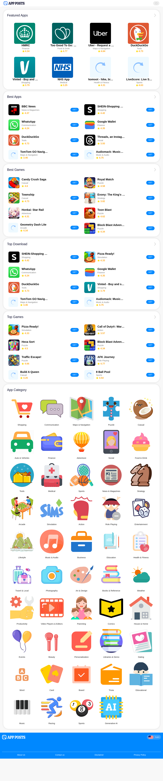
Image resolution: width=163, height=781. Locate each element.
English (154, 738)
